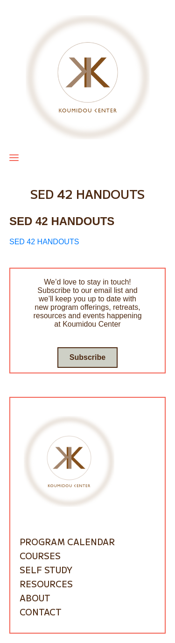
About (35, 598)
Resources (46, 583)
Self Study (46, 569)
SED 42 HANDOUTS (44, 242)
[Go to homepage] (87, 76)
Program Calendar (67, 541)
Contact (41, 612)
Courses (40, 555)
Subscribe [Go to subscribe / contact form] (87, 357)
